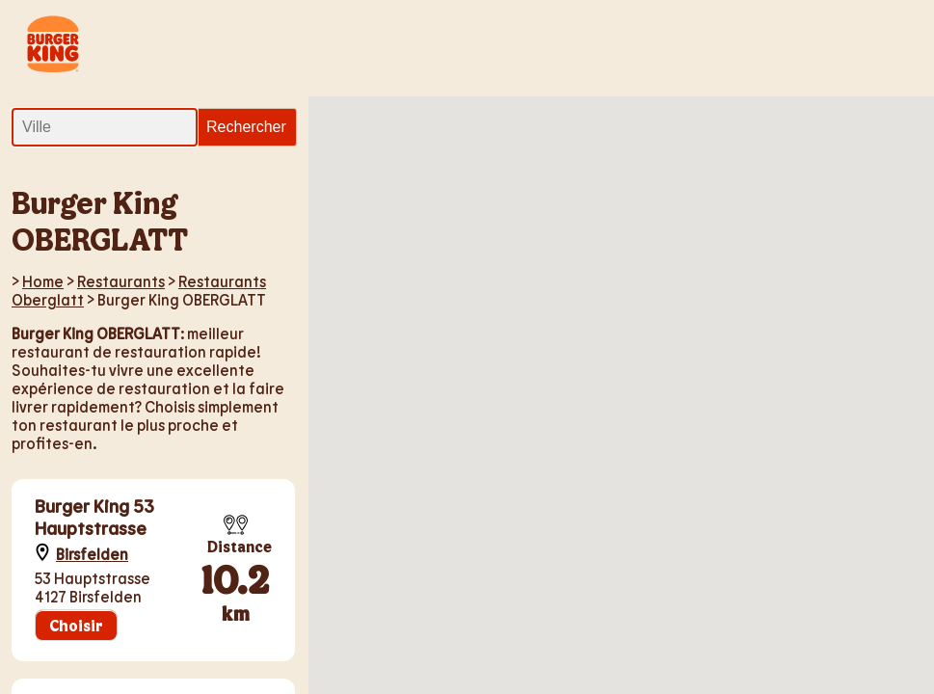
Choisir (76, 625)
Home (43, 281)
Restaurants (121, 281)
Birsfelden (92, 554)
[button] (471, 357)
